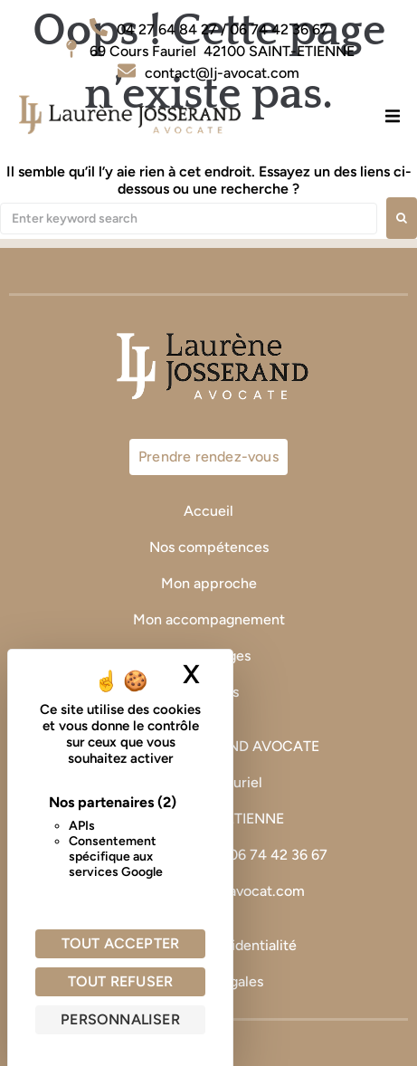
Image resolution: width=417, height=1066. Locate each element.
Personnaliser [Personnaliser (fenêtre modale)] (120, 1019)
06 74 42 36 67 (280, 854)
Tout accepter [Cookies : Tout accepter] (121, 943)
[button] (392, 115)
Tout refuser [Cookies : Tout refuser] (120, 981)
